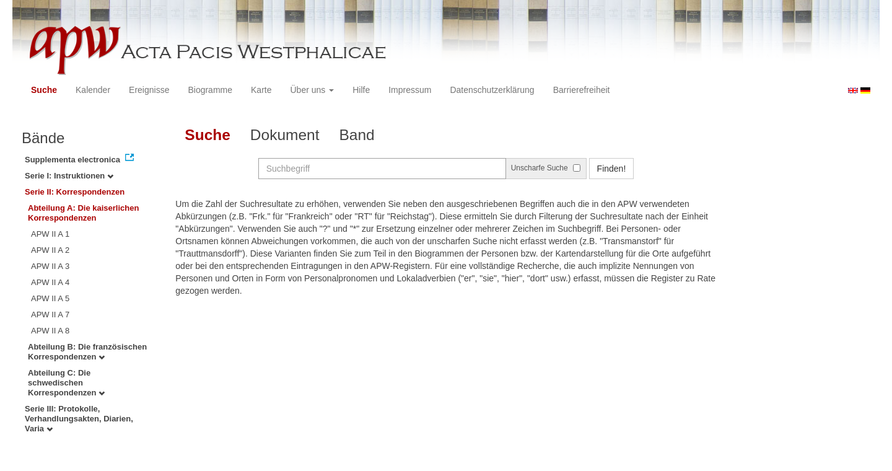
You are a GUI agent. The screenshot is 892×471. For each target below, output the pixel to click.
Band (357, 134)
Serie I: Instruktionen (69, 175)
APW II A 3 (50, 266)
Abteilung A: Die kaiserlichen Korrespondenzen (83, 212)
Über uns (312, 90)
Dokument (285, 134)
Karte (261, 90)
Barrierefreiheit (581, 90)
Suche (44, 90)
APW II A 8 (50, 330)
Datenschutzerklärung (492, 90)
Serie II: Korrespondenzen (75, 191)
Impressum (409, 90)
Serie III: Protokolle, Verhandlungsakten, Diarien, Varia (79, 418)
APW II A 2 (50, 250)
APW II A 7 (50, 314)
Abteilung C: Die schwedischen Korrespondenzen (66, 382)
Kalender (93, 90)
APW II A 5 (50, 298)
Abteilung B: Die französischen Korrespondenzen (87, 351)
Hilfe (361, 90)
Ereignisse (149, 90)
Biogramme (210, 90)
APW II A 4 (50, 282)
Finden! (611, 169)
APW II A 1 (50, 234)
